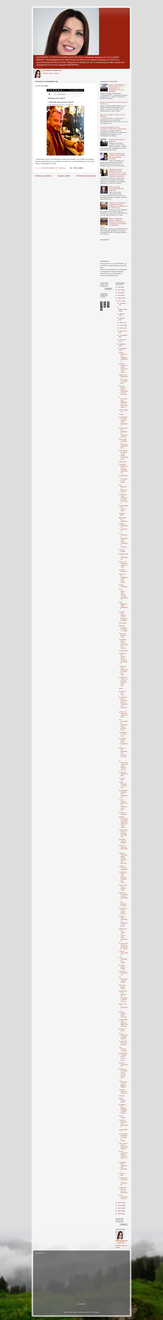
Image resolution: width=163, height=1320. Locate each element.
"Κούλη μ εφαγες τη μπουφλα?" (123, 867)
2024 (119, 1208)
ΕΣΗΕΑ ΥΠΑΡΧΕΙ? (123, 586)
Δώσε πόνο (122, 461)
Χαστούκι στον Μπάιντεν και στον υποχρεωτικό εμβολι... (123, 616)
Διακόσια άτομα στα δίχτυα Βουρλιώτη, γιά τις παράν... (123, 368)
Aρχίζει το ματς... (122, 1174)
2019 (119, 295)
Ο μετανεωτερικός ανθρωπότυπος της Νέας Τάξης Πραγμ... (123, 402)
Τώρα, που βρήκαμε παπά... (122, 635)
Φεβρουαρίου (123, 309)
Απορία (121, 414)
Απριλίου (122, 318)
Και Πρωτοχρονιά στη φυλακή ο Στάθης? (123, 1083)
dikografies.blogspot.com (53, 70)
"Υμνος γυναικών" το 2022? (123, 903)
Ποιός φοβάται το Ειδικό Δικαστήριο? (123, 606)
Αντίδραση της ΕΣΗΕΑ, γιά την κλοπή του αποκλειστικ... (123, 658)
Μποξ (121, 688)
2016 (119, 287)
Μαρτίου (122, 314)
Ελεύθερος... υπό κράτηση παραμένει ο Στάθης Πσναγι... (123, 1109)
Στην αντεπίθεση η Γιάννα (123, 1196)
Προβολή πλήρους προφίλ (51, 73)
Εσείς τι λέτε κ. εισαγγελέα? (123, 1006)
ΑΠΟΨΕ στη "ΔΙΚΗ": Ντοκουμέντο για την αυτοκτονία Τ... (123, 499)
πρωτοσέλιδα (81, 1304)
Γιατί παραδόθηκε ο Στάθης (123, 960)
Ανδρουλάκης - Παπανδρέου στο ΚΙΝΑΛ (123, 479)
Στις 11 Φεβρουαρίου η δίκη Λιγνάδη (123, 1036)
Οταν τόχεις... (123, 623)
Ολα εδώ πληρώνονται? (123, 1064)
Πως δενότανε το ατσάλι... (123, 1049)
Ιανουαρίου (122, 303)
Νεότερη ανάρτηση (43, 176)
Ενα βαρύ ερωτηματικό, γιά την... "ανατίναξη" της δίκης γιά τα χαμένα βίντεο (113, 128)
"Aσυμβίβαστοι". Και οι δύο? (123, 734)
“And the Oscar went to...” (123, 952)
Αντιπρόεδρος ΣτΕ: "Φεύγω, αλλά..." (123, 508)
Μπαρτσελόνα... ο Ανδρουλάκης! (123, 556)
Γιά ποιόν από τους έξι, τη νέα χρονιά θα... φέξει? (123, 946)
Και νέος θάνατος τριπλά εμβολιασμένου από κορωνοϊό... (123, 390)
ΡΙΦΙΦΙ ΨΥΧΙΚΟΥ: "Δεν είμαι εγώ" (123, 785)
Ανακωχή (122, 1095)
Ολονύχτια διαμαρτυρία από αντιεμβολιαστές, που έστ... (123, 469)
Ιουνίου (121, 325)
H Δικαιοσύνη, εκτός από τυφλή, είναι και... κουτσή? (123, 765)
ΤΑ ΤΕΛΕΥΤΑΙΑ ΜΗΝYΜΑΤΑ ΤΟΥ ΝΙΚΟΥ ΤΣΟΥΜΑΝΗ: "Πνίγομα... (123, 540)
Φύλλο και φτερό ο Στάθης (122, 986)
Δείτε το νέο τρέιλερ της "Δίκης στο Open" (123, 564)
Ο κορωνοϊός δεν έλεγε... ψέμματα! (123, 1042)
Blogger (96, 1312)
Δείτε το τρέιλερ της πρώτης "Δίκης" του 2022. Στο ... (123, 1155)
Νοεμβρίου (122, 344)
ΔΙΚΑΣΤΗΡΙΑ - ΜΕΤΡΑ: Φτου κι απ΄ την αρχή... (123, 1057)
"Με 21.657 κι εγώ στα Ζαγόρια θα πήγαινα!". (123, 1146)
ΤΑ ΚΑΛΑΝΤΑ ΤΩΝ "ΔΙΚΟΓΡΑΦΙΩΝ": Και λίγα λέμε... (123, 1023)
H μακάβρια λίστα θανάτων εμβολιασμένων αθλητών (123, 644)
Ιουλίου (121, 328)
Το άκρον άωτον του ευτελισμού (123, 1091)
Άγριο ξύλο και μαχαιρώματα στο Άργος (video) (123, 578)
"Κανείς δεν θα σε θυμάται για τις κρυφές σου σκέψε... (123, 670)
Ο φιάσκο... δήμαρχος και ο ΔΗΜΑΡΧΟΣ (123, 1123)
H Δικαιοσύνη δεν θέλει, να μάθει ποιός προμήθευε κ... (123, 421)
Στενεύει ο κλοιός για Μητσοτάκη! (123, 848)
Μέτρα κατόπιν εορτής (122, 1100)
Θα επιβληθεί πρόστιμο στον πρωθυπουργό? (123, 794)
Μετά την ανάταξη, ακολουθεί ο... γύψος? (123, 628)
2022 (119, 1203)
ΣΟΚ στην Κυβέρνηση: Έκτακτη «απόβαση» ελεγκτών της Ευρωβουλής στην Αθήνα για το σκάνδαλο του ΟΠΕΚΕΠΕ (117, 222)
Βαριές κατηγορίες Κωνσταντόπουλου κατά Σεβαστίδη (116, 188)
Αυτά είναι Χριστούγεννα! (123, 972)
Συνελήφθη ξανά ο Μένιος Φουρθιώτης (123, 742)
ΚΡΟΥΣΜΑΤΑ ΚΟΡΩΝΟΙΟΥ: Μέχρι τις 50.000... (123, 1137)
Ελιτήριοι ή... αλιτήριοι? (123, 813)
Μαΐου (121, 322)
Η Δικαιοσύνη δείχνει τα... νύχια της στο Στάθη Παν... (123, 833)
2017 (119, 290)
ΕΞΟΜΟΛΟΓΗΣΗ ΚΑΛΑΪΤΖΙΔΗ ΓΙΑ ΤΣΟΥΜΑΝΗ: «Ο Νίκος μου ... (123, 703)
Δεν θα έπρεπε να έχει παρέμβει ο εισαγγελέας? (123, 357)
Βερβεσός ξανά (122, 514)
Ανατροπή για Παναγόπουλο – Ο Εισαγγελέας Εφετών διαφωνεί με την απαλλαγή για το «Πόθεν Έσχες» (118, 205)
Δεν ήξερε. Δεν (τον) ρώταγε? (122, 841)
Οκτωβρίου (122, 339)
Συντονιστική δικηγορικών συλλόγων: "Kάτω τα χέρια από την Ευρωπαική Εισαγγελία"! (117, 156)
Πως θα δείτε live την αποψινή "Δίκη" (123, 887)
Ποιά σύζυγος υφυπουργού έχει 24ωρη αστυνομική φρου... (123, 455)
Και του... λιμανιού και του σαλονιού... (123, 1014)
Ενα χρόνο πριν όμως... (122, 693)
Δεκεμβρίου (123, 348)
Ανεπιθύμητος (123, 650)
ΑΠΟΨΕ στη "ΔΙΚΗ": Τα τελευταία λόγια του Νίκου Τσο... (123, 682)
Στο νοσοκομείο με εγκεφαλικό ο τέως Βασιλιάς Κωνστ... (123, 725)
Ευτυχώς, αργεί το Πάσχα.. (122, 966)
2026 (119, 1213)
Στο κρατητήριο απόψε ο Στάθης (123, 980)
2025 (119, 1211)
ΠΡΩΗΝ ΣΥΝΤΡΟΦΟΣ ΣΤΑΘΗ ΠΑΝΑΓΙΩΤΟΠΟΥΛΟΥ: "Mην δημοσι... (123, 822)
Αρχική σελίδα (64, 176)
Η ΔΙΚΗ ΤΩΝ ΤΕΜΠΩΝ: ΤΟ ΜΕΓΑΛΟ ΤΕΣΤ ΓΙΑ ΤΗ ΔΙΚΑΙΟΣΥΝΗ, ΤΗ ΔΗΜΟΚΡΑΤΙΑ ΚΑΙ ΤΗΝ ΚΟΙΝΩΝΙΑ (117, 88)
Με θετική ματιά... (122, 1030)
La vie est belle (122, 779)
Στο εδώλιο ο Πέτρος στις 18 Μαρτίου (123, 911)
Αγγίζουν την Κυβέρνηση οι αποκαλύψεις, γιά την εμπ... (123, 379)
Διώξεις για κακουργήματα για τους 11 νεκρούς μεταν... (123, 1073)
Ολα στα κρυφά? (122, 550)
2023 (119, 1205)
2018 (119, 292)
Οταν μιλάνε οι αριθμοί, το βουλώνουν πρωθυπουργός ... (123, 444)
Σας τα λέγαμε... (122, 1116)
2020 (119, 298)
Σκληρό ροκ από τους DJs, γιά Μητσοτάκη (123, 1190)
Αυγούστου (122, 331)
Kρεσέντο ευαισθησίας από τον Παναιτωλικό (123, 896)
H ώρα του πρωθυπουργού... (123, 773)
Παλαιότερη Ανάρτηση (86, 176)
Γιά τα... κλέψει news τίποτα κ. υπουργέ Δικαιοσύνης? (123, 594)
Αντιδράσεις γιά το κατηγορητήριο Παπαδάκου (123, 1167)
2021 (119, 301)
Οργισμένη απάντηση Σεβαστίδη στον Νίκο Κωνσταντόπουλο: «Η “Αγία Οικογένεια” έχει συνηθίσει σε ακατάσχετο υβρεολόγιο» (118, 173)
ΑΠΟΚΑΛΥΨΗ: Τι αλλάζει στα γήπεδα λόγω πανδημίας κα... (123, 934)
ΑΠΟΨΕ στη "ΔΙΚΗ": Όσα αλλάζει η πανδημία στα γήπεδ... (123, 877)
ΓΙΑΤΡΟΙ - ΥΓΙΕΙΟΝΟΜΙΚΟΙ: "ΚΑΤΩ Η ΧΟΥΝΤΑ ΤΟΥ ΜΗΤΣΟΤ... (123, 858)
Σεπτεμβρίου (123, 335)
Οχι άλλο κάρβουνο (123, 570)
